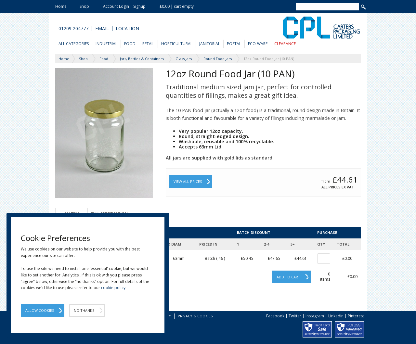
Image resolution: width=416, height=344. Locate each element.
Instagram (315, 316)
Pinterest (356, 316)
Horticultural (176, 43)
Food (130, 43)
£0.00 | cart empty (177, 6)
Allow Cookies (39, 310)
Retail (148, 43)
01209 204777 (73, 28)
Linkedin (336, 316)
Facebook (275, 316)
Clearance (285, 43)
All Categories (73, 43)
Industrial (106, 43)
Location (127, 28)
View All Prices (188, 181)
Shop (84, 6)
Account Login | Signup (124, 6)
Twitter (295, 316)
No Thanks (84, 310)
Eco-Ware (257, 43)
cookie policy (113, 287)
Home (61, 6)
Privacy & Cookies (195, 315)
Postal (234, 43)
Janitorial (209, 43)
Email (102, 28)
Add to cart (288, 276)
